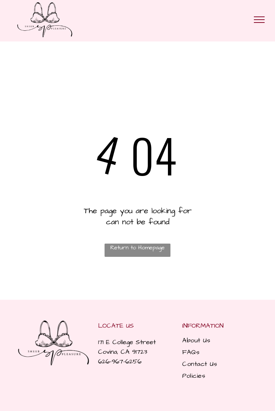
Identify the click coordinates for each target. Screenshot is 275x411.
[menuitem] (218, 340)
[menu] (259, 19)
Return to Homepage (137, 247)
